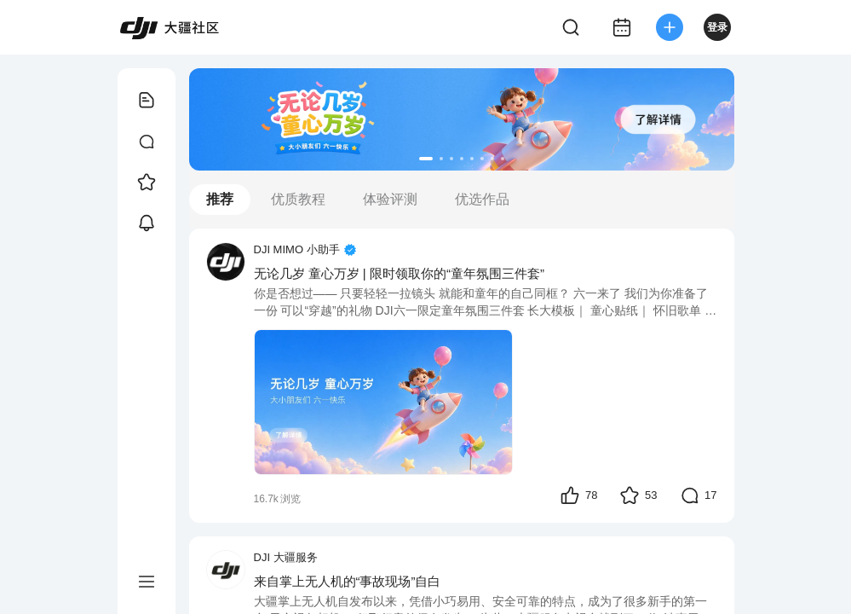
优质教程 (298, 199)
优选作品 (482, 199)
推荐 (219, 199)
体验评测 (390, 199)
